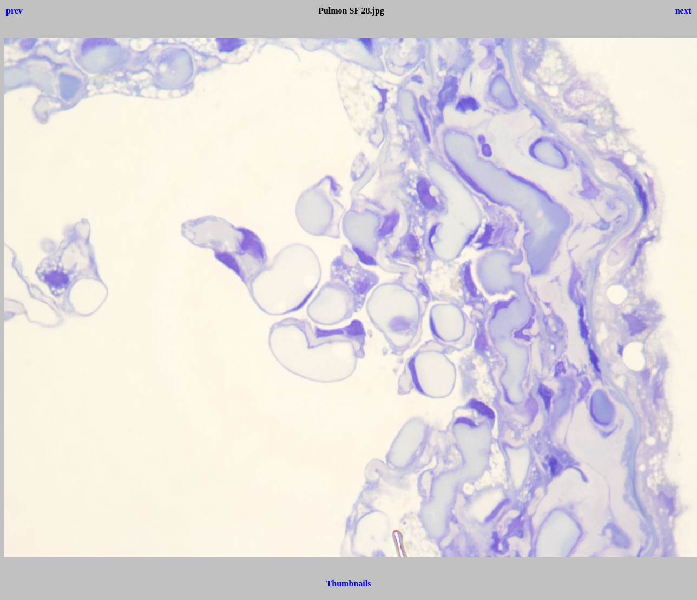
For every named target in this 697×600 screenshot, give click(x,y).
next (683, 10)
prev (14, 10)
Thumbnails (348, 583)
